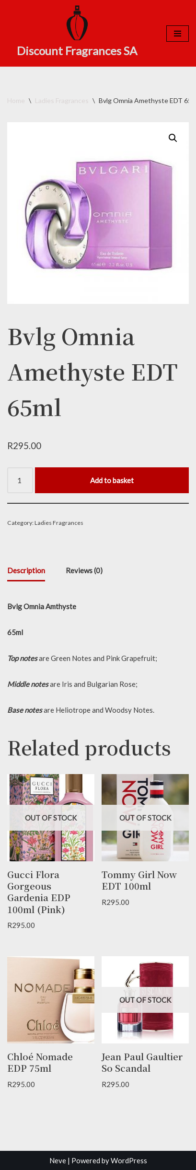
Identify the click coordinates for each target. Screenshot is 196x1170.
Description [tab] (26, 570)
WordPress (129, 1160)
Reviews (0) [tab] (84, 570)
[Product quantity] (20, 480)
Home (16, 100)
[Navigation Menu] (177, 33)
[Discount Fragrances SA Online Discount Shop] (77, 32)
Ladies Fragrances (62, 100)
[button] (173, 138)
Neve (57, 1160)
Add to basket (112, 480)
